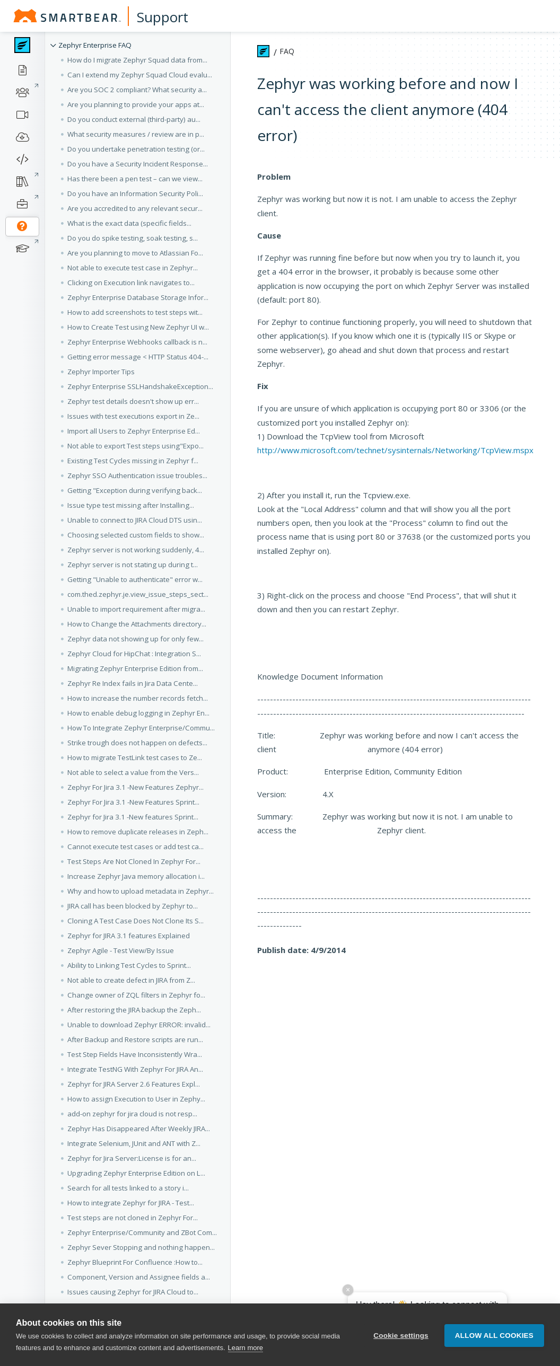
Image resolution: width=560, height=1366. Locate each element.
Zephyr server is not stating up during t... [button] (132, 564)
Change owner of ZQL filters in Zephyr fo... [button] (136, 995)
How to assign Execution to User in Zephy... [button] (136, 1099)
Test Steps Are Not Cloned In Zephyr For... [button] (133, 861)
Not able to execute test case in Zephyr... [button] (132, 267)
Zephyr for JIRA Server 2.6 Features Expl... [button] (133, 1084)
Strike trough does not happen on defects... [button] (137, 742)
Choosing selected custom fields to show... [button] (135, 535)
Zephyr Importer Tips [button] (101, 371)
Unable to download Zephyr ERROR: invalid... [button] (139, 1024)
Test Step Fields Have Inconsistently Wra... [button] (134, 1054)
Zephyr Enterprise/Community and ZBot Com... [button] (142, 1232)
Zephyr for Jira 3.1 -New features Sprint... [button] (132, 817)
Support (162, 17)
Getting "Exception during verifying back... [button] (134, 490)
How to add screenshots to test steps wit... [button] (135, 312)
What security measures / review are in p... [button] (135, 134)
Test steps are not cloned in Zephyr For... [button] (132, 1217)
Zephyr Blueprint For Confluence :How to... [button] (135, 1262)
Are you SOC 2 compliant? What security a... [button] (137, 89)
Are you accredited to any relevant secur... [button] (135, 208)
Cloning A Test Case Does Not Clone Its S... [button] (135, 921)
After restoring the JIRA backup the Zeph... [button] (134, 1010)
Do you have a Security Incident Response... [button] (137, 164)
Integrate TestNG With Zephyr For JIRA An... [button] (135, 1069)
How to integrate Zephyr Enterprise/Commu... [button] (140, 1336)
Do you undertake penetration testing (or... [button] (136, 149)
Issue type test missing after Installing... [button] (130, 505)
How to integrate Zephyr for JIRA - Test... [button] (130, 1203)
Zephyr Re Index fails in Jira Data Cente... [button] (132, 683)
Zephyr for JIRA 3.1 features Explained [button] (128, 935)
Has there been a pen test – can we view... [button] (135, 178)
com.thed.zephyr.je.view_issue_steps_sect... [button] (137, 594)
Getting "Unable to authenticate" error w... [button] (135, 579)
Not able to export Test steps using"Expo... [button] (135, 446)
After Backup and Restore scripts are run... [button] (135, 1039)
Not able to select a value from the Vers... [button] (133, 772)
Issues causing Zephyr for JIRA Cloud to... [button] (132, 1292)
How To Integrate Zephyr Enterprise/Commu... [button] (141, 728)
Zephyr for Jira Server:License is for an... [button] (131, 1158)
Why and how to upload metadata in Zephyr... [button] (140, 891)
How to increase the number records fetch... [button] (137, 698)
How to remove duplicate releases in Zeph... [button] (137, 831)
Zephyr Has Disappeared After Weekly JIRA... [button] (138, 1128)
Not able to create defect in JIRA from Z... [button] (131, 980)
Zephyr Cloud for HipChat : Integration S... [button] (134, 653)
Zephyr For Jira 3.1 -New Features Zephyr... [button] (135, 787)
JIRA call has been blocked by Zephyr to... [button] (132, 906)
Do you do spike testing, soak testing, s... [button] (132, 238)
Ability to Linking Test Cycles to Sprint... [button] (129, 965)
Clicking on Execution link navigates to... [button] (131, 282)
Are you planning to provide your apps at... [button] (135, 104)
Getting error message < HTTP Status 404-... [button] (137, 357)
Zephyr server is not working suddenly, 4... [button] (135, 549)
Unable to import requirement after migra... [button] (136, 609)
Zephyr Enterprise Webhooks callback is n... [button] (137, 342)
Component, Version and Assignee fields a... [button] (138, 1277)
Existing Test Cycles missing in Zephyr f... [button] (132, 460)
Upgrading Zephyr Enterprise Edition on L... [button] (136, 1173)
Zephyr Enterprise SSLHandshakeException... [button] (140, 386)
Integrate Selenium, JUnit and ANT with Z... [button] (133, 1143)
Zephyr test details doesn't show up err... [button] (133, 401)
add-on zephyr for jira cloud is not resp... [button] (132, 1113)
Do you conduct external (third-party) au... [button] (133, 119)
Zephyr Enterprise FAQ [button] (95, 45)
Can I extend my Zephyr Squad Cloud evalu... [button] (139, 75)
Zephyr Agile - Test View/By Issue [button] (120, 950)
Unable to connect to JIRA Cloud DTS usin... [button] (134, 520)
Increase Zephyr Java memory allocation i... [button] (136, 876)
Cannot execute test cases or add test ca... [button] (135, 846)
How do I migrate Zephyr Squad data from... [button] (137, 60)
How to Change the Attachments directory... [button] (136, 624)
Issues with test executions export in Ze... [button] (133, 416)
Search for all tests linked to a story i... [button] (128, 1188)
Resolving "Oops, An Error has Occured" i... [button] (136, 1351)
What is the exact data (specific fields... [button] (129, 223)
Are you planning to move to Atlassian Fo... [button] (135, 253)
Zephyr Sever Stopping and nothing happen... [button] (141, 1247)
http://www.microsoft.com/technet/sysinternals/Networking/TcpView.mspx (395, 450)
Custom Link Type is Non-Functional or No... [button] (136, 1321)
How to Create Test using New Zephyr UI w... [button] (138, 327)
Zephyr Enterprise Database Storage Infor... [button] (137, 297)
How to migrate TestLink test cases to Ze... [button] (134, 757)
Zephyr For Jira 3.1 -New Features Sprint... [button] (133, 802)
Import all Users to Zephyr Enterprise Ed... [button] (133, 431)
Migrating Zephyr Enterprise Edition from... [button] (135, 668)
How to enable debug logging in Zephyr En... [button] (138, 713)
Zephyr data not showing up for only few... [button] (135, 639)
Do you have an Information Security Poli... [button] (135, 193)
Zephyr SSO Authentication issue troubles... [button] (137, 475)
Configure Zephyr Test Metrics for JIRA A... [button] (133, 1306)
